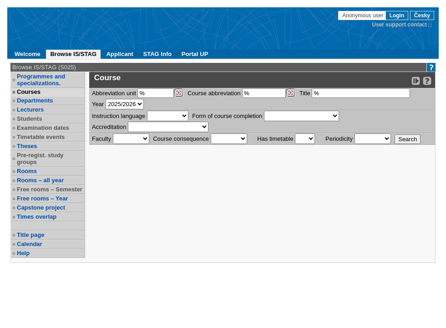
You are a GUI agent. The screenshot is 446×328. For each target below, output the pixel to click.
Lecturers (30, 109)
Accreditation (109, 126)
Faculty (101, 138)
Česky (422, 15)
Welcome (28, 54)
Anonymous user (363, 15)
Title (304, 93)
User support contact (399, 24)
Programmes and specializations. (41, 80)
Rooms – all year (40, 180)
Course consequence (181, 138)
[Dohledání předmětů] (290, 92)
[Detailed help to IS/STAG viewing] (427, 81)
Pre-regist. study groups (40, 158)
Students (29, 118)
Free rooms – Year (42, 198)
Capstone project (41, 207)
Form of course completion (227, 116)
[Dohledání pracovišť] (178, 92)
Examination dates (43, 127)
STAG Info (157, 54)
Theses (27, 146)
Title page (30, 234)
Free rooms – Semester (49, 189)
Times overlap (36, 216)
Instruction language (118, 116)
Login (397, 15)
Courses (29, 91)
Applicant (119, 54)
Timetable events (41, 136)
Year (98, 104)
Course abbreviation (214, 93)
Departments (35, 100)
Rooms (27, 171)
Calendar (29, 244)
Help (23, 253)
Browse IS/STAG (73, 54)
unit (114, 93)
